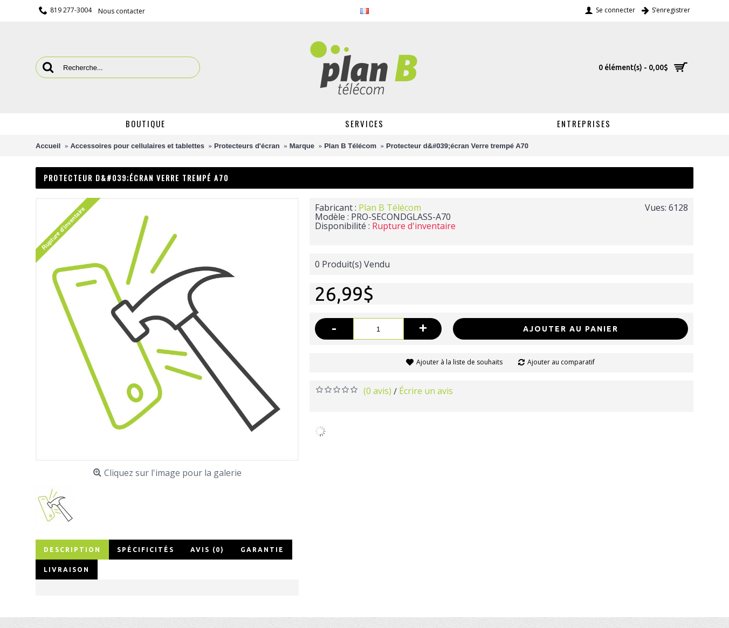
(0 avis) (377, 391)
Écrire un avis (426, 391)
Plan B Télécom (390, 207)
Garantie (262, 549)
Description (72, 549)
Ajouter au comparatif (561, 362)
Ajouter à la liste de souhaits (459, 362)
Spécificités (145, 549)
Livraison (67, 569)
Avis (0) (207, 549)
